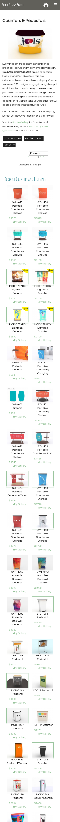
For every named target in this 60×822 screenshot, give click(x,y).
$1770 (38, 504)
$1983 (12, 733)
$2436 (38, 803)
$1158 (12, 260)
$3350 (12, 298)
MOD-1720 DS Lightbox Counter (42, 328)
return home (43, 157)
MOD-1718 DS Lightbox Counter (42, 290)
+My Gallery (19, 222)
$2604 (12, 803)
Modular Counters (12, 138)
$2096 (12, 768)
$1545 (38, 420)
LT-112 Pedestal (43, 690)
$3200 (38, 298)
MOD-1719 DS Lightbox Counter (17, 328)
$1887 (38, 695)
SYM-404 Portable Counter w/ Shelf (17, 492)
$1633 (38, 664)
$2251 (38, 730)
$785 (37, 378)
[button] (9, 145)
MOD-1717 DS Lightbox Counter (17, 290)
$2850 (12, 336)
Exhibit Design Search (13, 5)
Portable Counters (33, 138)
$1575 (12, 218)
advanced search (32, 157)
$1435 (38, 458)
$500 (12, 375)
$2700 (38, 336)
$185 (12, 413)
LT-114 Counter (44, 725)
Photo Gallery (20, 122)
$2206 (38, 768)
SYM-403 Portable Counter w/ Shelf (42, 450)
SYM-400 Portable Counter (17, 366)
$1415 (38, 622)
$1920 (12, 588)
